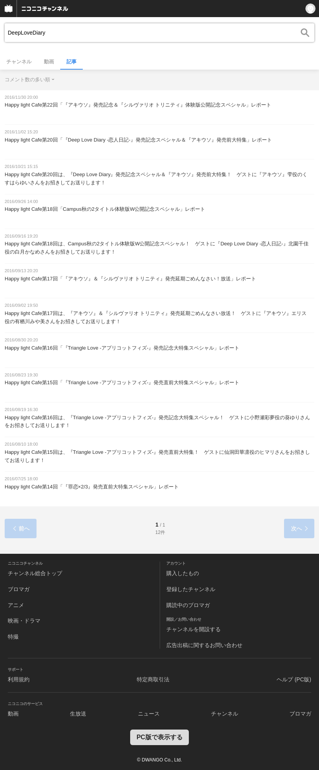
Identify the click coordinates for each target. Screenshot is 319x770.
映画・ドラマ (24, 621)
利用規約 (19, 679)
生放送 (78, 713)
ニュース (149, 713)
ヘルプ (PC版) (294, 679)
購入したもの (182, 573)
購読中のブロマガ (188, 605)
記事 (71, 62)
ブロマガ (19, 589)
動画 (49, 62)
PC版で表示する (159, 737)
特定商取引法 (153, 679)
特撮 (13, 637)
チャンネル (18, 62)
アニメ (16, 605)
